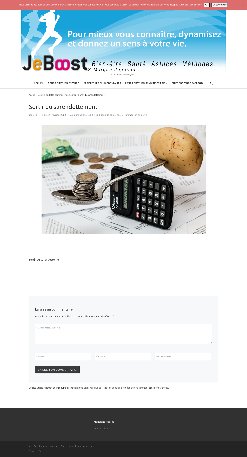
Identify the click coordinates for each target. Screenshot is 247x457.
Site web (163, 356)
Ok (206, 4)
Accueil (32, 94)
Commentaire (48, 328)
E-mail (102, 356)
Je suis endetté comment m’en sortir (57, 94)
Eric (35, 115)
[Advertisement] (123, 244)
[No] (242, 5)
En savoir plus (220, 4)
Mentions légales (102, 428)
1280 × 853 (93, 115)
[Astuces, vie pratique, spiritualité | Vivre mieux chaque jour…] (123, 36)
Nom (40, 356)
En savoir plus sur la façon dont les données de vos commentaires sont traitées (126, 387)
